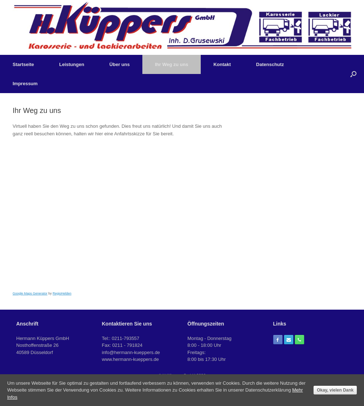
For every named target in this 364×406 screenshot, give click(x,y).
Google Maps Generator (30, 293)
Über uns (120, 64)
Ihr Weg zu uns (171, 64)
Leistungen (71, 64)
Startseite (23, 64)
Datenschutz (270, 64)
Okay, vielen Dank (335, 390)
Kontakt (222, 64)
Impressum (25, 83)
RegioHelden (62, 293)
